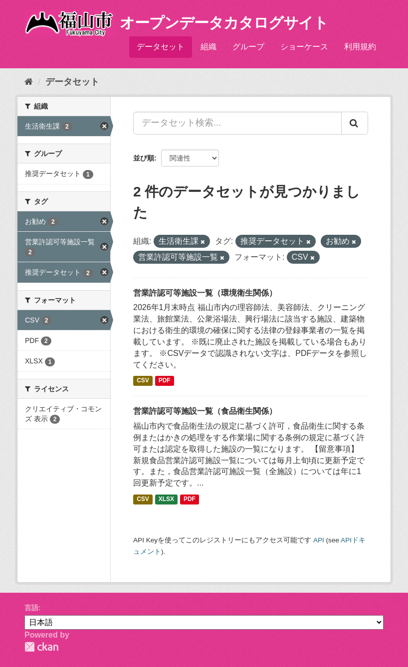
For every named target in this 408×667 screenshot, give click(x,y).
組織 (208, 46)
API (318, 540)
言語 (31, 608)
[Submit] (354, 123)
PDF (165, 380)
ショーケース (304, 46)
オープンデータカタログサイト (224, 22)
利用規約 (360, 46)
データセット (161, 46)
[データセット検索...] (237, 123)
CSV (143, 380)
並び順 (143, 158)
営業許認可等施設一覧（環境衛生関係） (205, 293)
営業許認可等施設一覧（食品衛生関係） (205, 411)
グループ (248, 46)
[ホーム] (28, 82)
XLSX (166, 499)
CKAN (41, 647)
